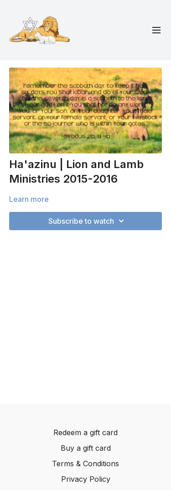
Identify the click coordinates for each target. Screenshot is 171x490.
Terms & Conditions (85, 463)
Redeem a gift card (85, 432)
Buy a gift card (86, 448)
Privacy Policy (85, 479)
